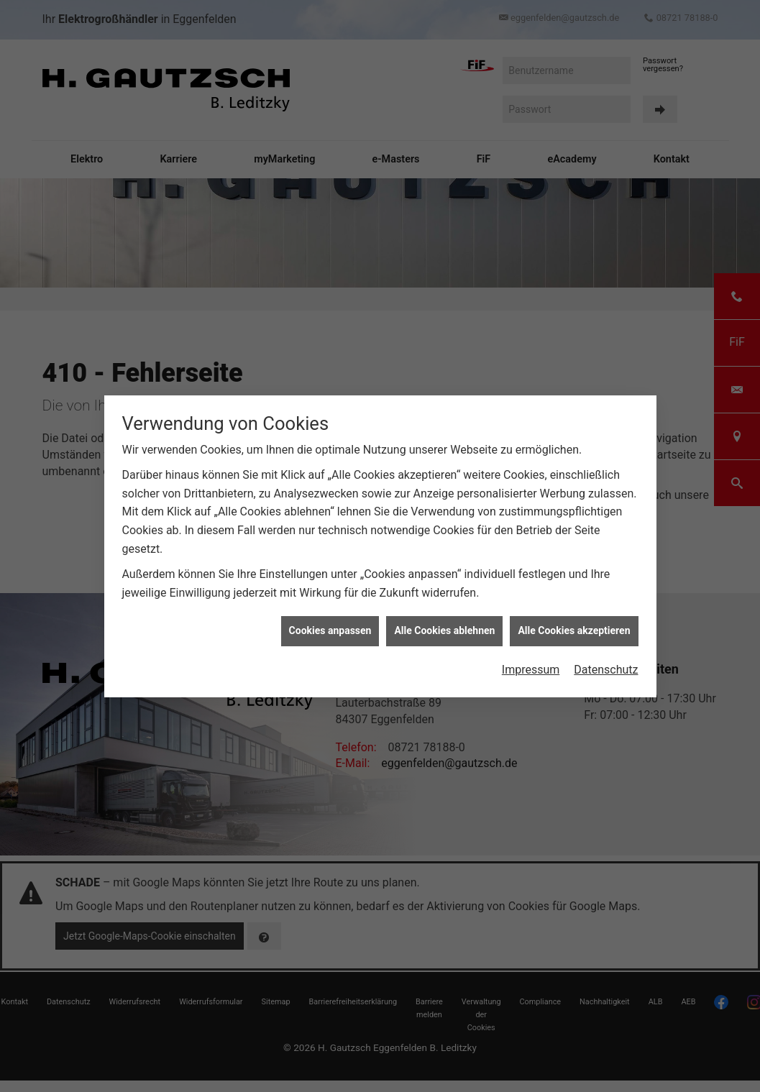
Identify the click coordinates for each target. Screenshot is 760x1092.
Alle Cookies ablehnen (444, 623)
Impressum (531, 662)
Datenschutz (606, 662)
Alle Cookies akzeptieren (574, 623)
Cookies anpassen (330, 623)
